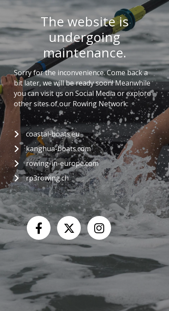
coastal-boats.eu (53, 134)
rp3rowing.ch (47, 178)
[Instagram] (99, 228)
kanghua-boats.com (58, 148)
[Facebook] (39, 228)
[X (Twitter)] (69, 228)
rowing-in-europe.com (62, 163)
